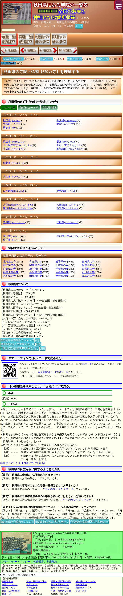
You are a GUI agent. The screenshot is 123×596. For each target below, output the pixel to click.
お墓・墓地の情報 (11, 591)
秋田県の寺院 (8, 63)
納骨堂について (9, 584)
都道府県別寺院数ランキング (17, 340)
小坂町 (13, 148)
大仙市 (13, 176)
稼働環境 (38, 561)
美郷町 (14, 222)
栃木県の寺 (88, 265)
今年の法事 (32, 588)
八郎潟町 (18, 204)
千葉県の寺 (62, 268)
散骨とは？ (32, 584)
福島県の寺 (35, 265)
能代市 (66, 190)
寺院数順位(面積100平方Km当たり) (19, 348)
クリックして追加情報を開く (19, 574)
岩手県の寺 (62, 261)
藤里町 (68, 208)
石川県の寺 (88, 272)
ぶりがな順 (9, 107)
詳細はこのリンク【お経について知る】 (23, 463)
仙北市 (13, 162)
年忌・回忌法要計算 (61, 591)
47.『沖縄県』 (66, 50)
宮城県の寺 (88, 261)
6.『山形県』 (46, 50)
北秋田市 (69, 145)
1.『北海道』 (11, 50)
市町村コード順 (28, 107)
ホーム (79, 26)
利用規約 (52, 561)
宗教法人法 (7, 581)
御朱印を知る (8, 588)
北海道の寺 (9, 261)
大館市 (67, 124)
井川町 (67, 120)
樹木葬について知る (86, 581)
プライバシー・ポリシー (16, 561)
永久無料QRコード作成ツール (53, 372)
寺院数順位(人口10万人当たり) (17, 344)
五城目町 (70, 148)
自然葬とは (32, 591)
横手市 (12, 239)
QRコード (87, 364)
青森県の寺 (35, 261)
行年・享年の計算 (60, 584)
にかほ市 (13, 190)
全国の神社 (46, 59)
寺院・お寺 (81, 591)
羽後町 (12, 124)
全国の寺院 (102, 59)
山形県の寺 (9, 265)
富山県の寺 (62, 272)
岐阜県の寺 (88, 275)
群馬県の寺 (9, 268)
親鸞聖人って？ (83, 588)
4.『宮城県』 (30, 50)
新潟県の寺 (35, 272)
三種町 (68, 222)
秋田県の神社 (74, 59)
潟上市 (13, 141)
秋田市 (12, 120)
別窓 (37, 340)
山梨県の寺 (35, 275)
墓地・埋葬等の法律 (36, 581)
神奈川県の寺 (10, 272)
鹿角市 (66, 141)
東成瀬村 (18, 208)
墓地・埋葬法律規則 (61, 581)
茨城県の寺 (62, 265)
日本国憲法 (81, 584)
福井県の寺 (9, 275)
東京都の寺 (88, 268)
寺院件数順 (49, 107)
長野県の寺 (62, 275)
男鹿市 (11, 127)
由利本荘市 (73, 236)
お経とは (6, 594)
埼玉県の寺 (35, 268)
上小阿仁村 (18, 145)
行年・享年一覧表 (60, 588)
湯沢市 (12, 236)
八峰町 (69, 204)
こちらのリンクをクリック (58, 489)
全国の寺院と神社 (13, 59)
